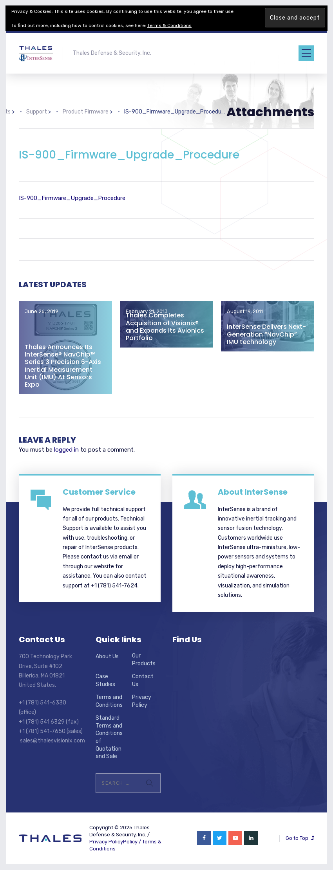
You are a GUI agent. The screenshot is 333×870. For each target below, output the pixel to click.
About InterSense (253, 491)
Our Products (144, 659)
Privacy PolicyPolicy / (115, 842)
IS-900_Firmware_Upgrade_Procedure (72, 198)
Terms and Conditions (109, 701)
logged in (66, 449)
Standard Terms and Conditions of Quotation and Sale (109, 737)
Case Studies (105, 680)
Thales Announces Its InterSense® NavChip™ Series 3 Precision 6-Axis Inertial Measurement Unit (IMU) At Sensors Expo (63, 365)
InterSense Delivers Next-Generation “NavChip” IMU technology (266, 334)
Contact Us (143, 680)
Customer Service (99, 491)
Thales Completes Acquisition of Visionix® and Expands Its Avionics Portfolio (165, 326)
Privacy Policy (141, 701)
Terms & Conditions (169, 25)
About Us (107, 656)
